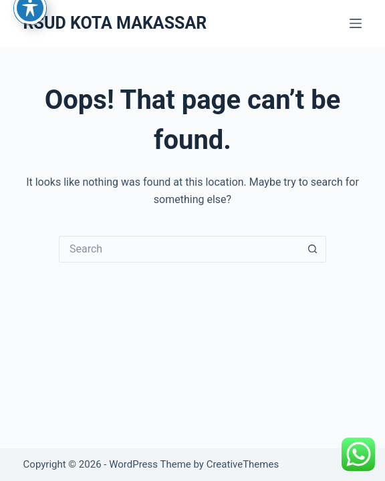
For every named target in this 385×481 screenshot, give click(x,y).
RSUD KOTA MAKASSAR (115, 23)
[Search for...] (179, 249)
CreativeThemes (243, 464)
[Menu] (356, 23)
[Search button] (312, 249)
